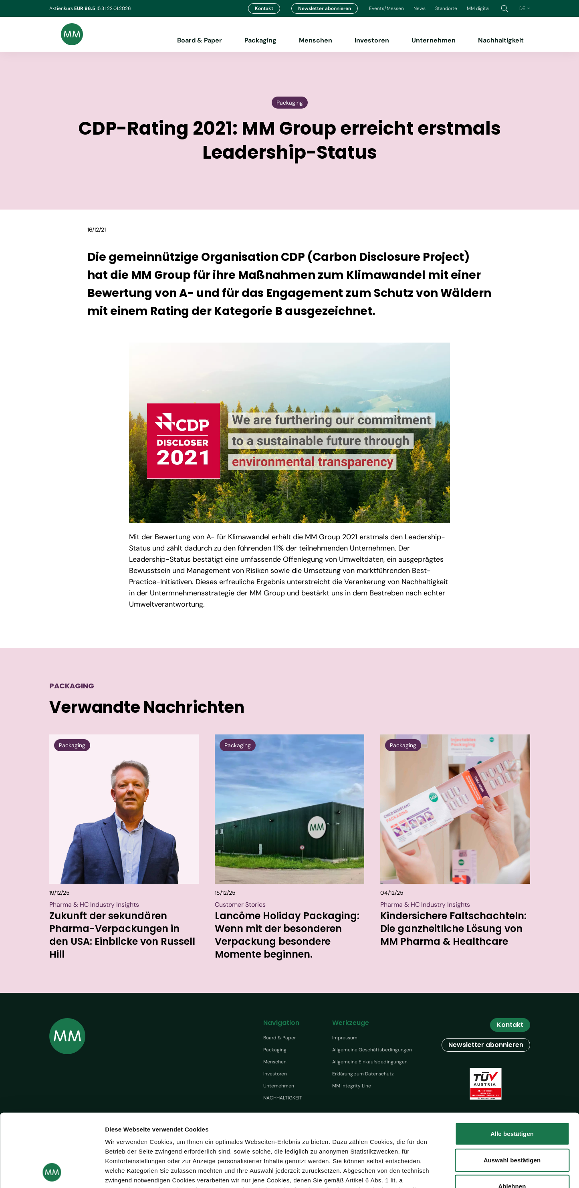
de (524, 8)
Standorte (446, 8)
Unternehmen (434, 40)
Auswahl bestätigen (512, 1091)
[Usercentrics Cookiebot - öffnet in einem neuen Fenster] (52, 1172)
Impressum (344, 1038)
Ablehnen (512, 1118)
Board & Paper (199, 40)
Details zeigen (464, 1172)
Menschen (315, 40)
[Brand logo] (66, 34)
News (420, 8)
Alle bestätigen (512, 1065)
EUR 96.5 (85, 8)
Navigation (281, 1022)
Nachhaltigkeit (501, 40)
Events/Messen (386, 8)
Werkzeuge (350, 1022)
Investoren (372, 40)
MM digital (478, 8)
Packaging (260, 40)
